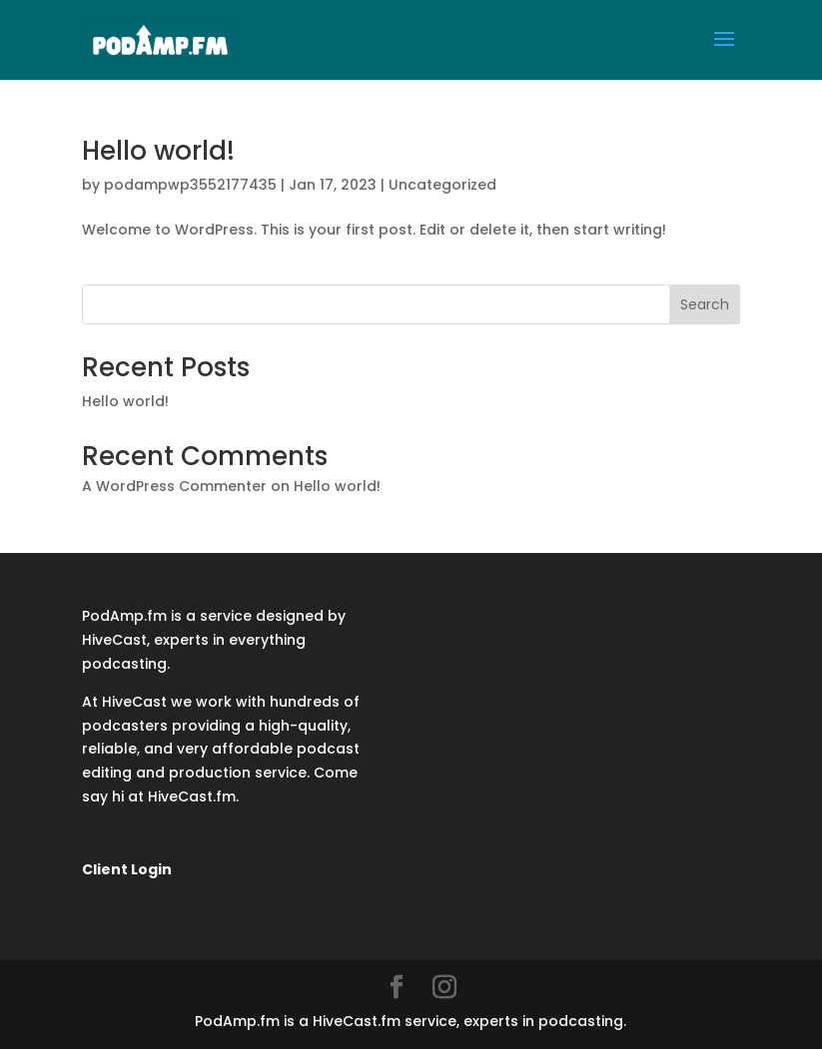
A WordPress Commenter (174, 486)
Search (704, 304)
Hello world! (158, 151)
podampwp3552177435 (190, 185)
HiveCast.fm (192, 796)
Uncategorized (442, 185)
